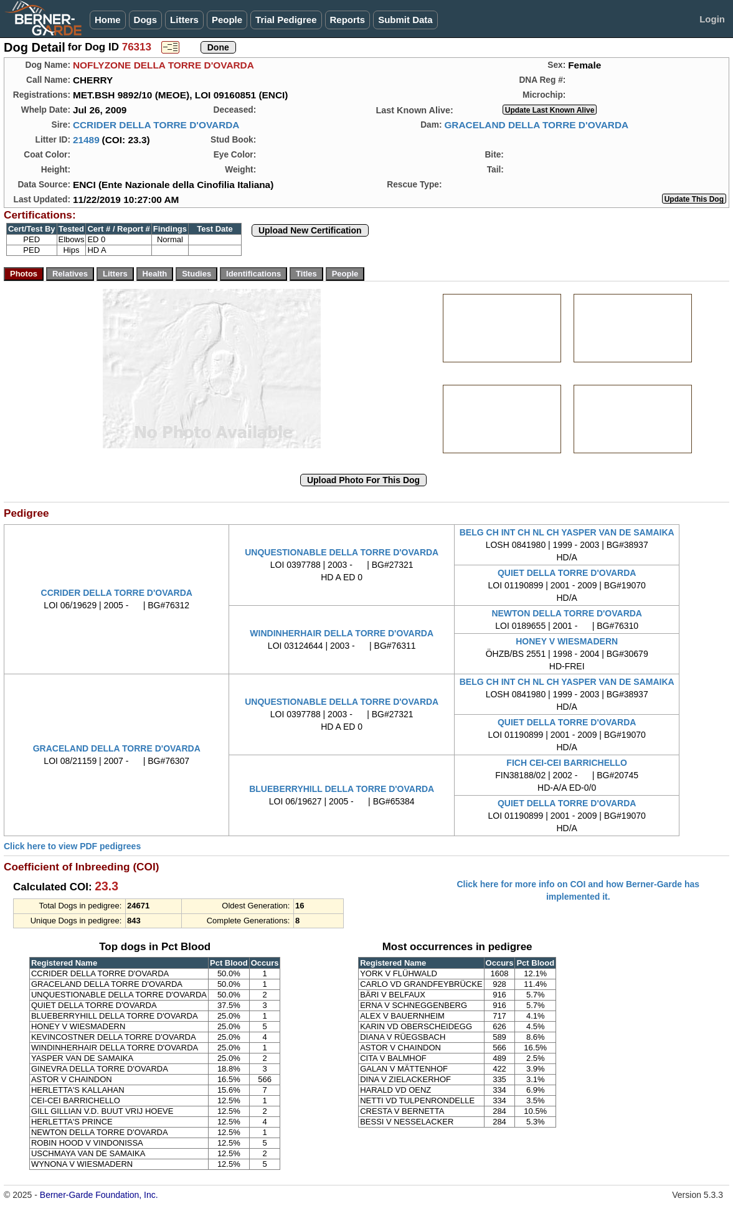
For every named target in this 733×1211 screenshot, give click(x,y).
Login (712, 19)
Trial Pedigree (285, 19)
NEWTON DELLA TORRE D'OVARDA (566, 613)
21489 (86, 139)
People (227, 19)
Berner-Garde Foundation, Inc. (99, 1195)
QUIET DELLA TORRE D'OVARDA (567, 573)
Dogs (146, 19)
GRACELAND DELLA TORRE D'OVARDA (536, 125)
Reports (348, 19)
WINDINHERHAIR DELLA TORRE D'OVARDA (341, 633)
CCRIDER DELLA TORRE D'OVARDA (156, 125)
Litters (184, 19)
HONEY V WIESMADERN (567, 641)
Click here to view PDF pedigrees (72, 846)
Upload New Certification (310, 230)
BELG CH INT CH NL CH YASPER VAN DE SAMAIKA (567, 532)
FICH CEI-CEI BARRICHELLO (566, 763)
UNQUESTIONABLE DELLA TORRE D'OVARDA (341, 552)
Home (108, 19)
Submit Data (405, 19)
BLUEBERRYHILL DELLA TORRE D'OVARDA (341, 789)
